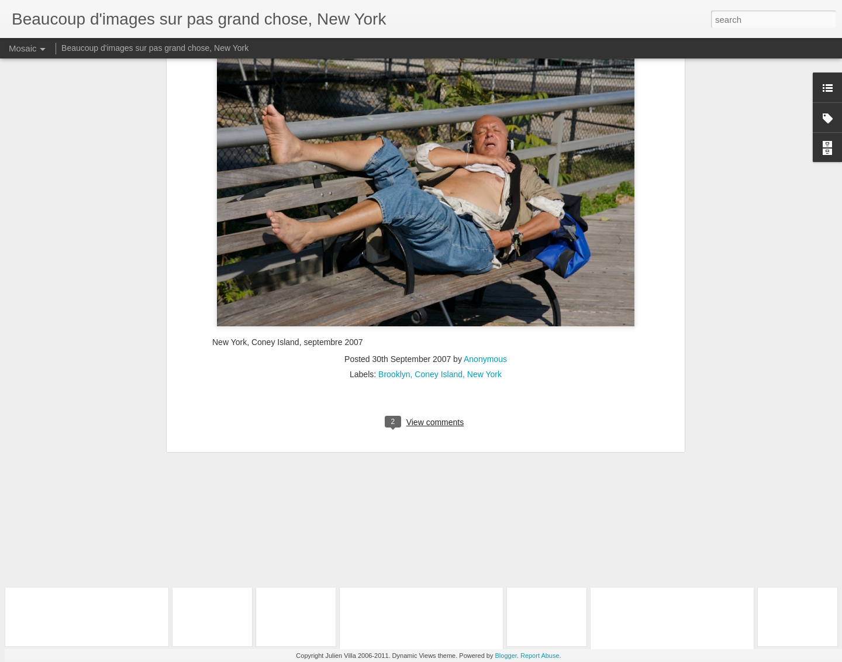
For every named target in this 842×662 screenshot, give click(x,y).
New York (484, 233)
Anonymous (485, 218)
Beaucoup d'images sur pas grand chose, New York (155, 48)
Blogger (506, 655)
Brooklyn (394, 233)
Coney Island (439, 233)
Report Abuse (540, 655)
